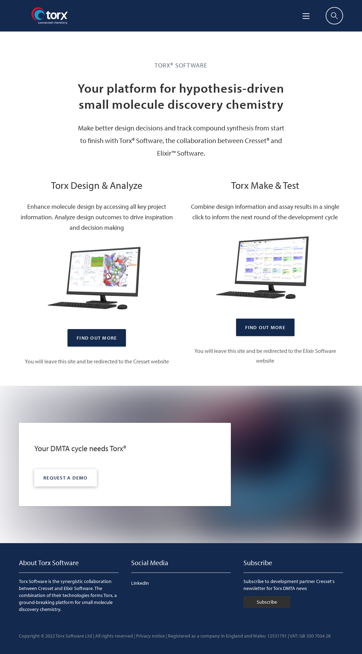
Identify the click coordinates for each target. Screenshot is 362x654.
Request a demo (65, 478)
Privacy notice (150, 636)
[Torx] (49, 15)
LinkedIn (140, 583)
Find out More (97, 338)
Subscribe (267, 602)
